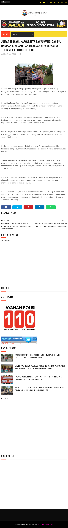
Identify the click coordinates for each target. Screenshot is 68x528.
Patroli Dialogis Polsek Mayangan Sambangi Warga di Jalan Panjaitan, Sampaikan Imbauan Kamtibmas (41, 389)
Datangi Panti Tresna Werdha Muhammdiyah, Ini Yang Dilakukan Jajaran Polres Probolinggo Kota (38, 356)
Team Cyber (25, 524)
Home (5, 34)
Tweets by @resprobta (11, 343)
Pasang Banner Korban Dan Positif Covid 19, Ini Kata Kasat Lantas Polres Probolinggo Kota (40, 378)
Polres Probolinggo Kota (45, 524)
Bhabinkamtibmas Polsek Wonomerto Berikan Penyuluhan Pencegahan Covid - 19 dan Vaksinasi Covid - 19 (40, 367)
